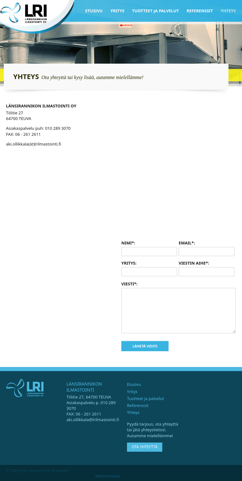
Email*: (187, 243)
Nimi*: (128, 243)
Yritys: (128, 263)
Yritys (117, 11)
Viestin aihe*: (194, 263)
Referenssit (200, 11)
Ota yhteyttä (145, 447)
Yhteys (228, 11)
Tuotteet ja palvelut (155, 11)
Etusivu (94, 11)
